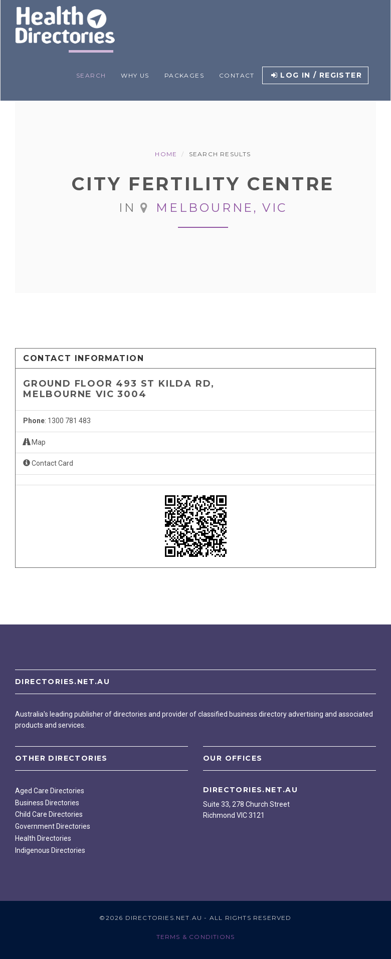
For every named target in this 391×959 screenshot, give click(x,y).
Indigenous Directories (50, 850)
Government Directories (52, 826)
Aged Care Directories (49, 791)
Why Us (135, 75)
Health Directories (43, 838)
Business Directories (47, 803)
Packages (184, 75)
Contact (237, 75)
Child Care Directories (49, 814)
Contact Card (48, 463)
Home (166, 154)
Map (34, 442)
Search (91, 75)
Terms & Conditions (195, 936)
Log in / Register (316, 75)
